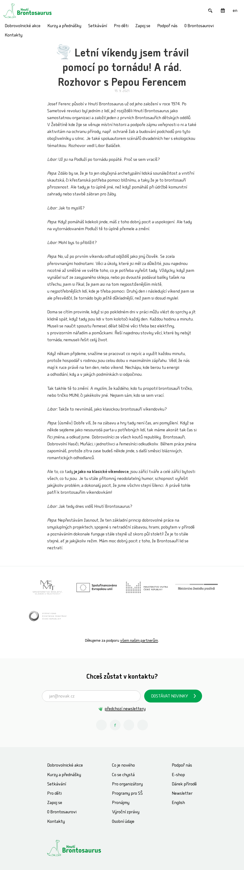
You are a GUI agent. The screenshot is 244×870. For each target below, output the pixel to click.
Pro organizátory (127, 785)
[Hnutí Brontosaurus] (82, 848)
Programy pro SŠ (127, 794)
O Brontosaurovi (199, 26)
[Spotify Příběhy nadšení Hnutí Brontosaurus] (142, 725)
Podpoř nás (167, 26)
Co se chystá (123, 775)
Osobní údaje (123, 822)
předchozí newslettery (125, 709)
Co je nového (123, 766)
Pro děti (121, 26)
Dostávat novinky (169, 697)
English (178, 803)
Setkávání (97, 26)
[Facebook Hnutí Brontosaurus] (115, 725)
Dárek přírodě (184, 785)
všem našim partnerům (139, 641)
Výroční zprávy (125, 812)
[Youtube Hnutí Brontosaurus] (128, 725)
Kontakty (13, 36)
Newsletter (182, 794)
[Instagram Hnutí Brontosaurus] (101, 725)
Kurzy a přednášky (64, 26)
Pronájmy (120, 803)
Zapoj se (142, 26)
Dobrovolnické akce (23, 26)
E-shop (178, 775)
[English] (235, 10)
